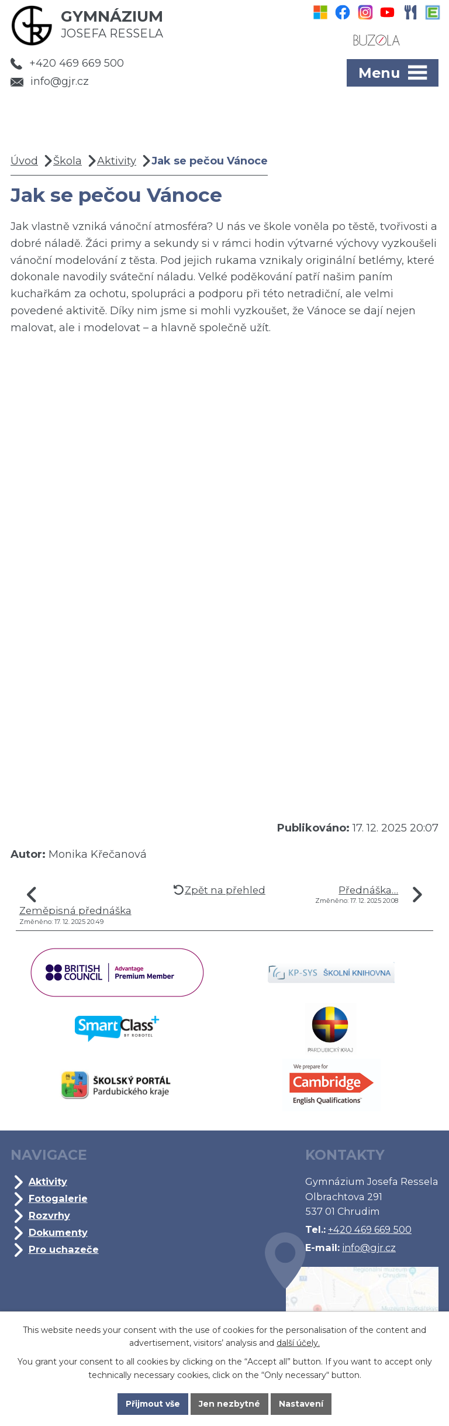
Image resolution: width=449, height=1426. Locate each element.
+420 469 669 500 (67, 63)
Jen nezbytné (230, 1403)
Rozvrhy (49, 1215)
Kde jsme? (351, 1306)
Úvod (24, 160)
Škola (67, 160)
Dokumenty (58, 1232)
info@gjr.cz (50, 81)
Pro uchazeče (64, 1249)
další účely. (298, 1343)
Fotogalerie (58, 1198)
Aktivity (116, 160)
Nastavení (301, 1403)
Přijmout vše (153, 1403)
